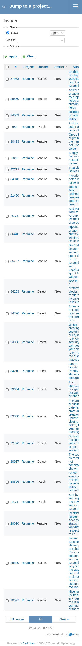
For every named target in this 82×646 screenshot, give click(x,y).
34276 (14, 313)
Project (28, 67)
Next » (64, 619)
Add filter (10, 40)
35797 (14, 261)
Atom (75, 634)
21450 (14, 195)
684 (14, 126)
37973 (14, 78)
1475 (14, 501)
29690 (14, 523)
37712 (14, 169)
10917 (14, 461)
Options (14, 46)
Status (14, 32)
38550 (14, 99)
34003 (14, 115)
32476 (14, 443)
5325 (14, 215)
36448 (14, 234)
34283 (14, 291)
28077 (14, 600)
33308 (14, 416)
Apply (13, 56)
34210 (14, 371)
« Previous (17, 619)
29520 (14, 562)
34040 (14, 179)
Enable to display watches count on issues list (75, 78)
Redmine (28, 78)
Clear (30, 56)
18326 (14, 481)
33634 (14, 389)
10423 (14, 141)
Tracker (42, 67)
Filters (13, 27)
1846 (14, 158)
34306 (14, 342)
